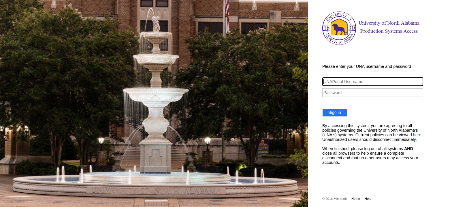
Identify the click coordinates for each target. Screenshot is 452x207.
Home (355, 198)
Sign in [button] (334, 112)
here (417, 135)
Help (368, 198)
